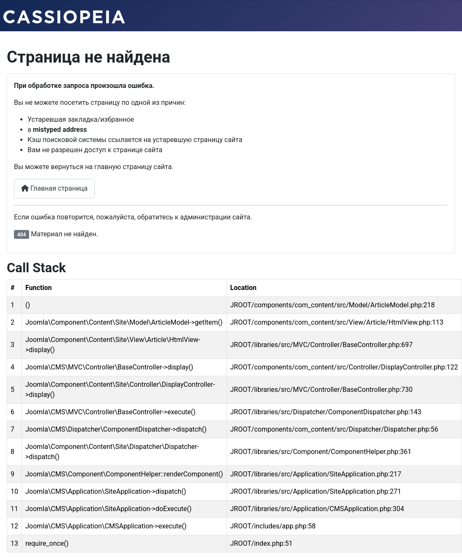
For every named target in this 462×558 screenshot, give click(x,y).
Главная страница (54, 188)
